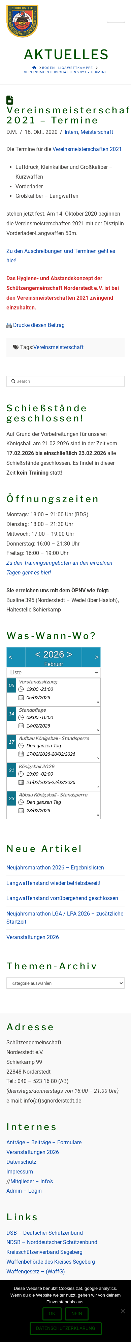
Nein (76, 1313)
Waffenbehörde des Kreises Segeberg (50, 1262)
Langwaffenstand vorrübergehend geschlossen (62, 898)
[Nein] (122, 1311)
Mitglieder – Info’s (31, 1181)
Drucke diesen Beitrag (39, 325)
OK (52, 1313)
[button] (116, 15)
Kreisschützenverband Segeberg (44, 1252)
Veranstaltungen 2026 (32, 937)
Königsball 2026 (36, 766)
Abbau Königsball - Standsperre (53, 794)
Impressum (19, 1171)
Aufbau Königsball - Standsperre (54, 738)
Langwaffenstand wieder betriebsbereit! (53, 883)
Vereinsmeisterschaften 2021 (87, 149)
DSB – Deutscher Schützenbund (44, 1233)
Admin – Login (24, 1191)
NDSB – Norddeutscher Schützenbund (51, 1242)
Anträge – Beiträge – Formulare (43, 1142)
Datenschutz (21, 1162)
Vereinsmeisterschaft (58, 347)
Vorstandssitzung (38, 681)
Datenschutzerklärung (65, 1328)
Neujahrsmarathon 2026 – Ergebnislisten (55, 867)
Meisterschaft (96, 132)
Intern (71, 132)
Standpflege (32, 710)
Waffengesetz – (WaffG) (35, 1271)
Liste (16, 672)
